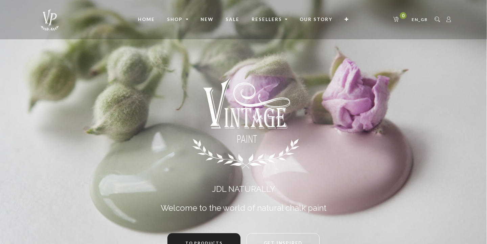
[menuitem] (146, 19)
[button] (347, 19)
